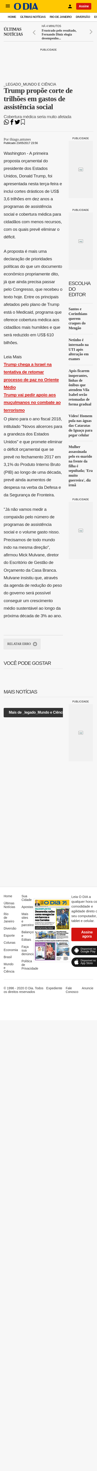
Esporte (9, 935)
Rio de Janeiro (61, 17)
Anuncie (87, 988)
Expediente (54, 988)
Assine (84, 6)
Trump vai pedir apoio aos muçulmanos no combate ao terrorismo (32, 402)
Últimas (13, 32)
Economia (11, 950)
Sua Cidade (27, 898)
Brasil (8, 957)
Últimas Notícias (33, 17)
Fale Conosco (72, 990)
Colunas (9, 942)
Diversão (83, 17)
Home (12, 17)
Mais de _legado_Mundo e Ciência (37, 712)
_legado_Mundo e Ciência (30, 84)
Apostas (27, 907)
